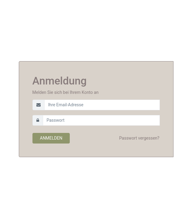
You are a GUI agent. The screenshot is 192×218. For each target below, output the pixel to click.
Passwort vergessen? (139, 138)
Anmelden (51, 138)
